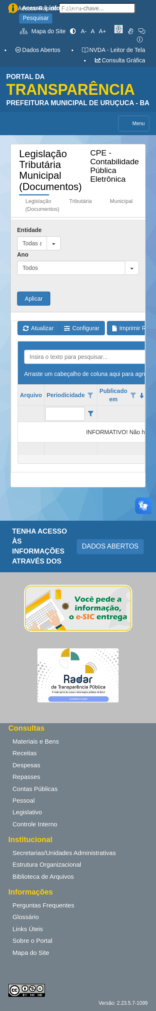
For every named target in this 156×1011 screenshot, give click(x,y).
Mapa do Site (43, 31)
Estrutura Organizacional (46, 864)
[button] (54, 243)
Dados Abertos (37, 50)
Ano (22, 254)
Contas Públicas (34, 788)
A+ (102, 31)
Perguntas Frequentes (43, 905)
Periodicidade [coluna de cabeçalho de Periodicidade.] (66, 395)
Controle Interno (34, 824)
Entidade (29, 230)
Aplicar (34, 298)
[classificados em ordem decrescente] (141, 395)
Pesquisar (36, 18)
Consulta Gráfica (119, 60)
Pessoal (23, 800)
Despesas (26, 765)
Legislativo (27, 812)
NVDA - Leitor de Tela (113, 50)
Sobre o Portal (32, 940)
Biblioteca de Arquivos (43, 876)
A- (84, 31)
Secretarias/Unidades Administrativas (64, 852)
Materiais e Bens (35, 741)
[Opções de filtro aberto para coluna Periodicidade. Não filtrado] (90, 395)
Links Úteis (27, 928)
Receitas (24, 752)
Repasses (26, 776)
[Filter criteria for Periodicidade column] (90, 414)
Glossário (25, 916)
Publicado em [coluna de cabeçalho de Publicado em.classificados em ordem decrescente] (113, 395)
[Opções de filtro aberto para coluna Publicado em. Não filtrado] (133, 395)
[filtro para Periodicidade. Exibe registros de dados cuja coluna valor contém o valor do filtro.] (65, 414)
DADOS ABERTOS (110, 546)
